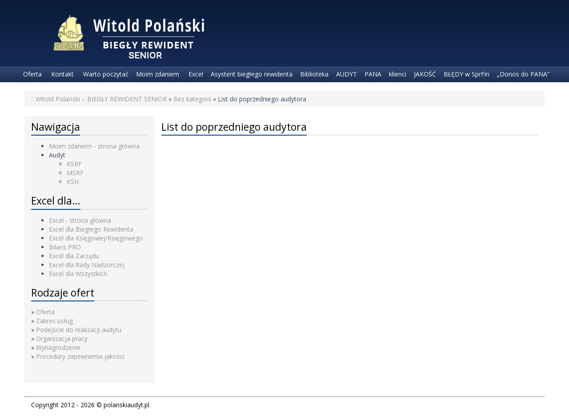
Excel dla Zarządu (74, 256)
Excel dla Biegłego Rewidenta (91, 229)
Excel (195, 74)
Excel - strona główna (80, 220)
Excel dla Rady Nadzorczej (86, 265)
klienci (397, 74)
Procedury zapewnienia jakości (80, 356)
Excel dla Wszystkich (78, 273)
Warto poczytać (104, 74)
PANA (373, 74)
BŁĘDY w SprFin (466, 74)
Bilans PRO (65, 247)
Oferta (31, 74)
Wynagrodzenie (58, 347)
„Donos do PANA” (523, 74)
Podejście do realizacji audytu (78, 329)
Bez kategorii (192, 99)
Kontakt (61, 74)
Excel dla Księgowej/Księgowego (96, 238)
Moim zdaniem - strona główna (94, 146)
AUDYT (346, 74)
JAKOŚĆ (425, 74)
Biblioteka (314, 74)
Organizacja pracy (62, 338)
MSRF (75, 172)
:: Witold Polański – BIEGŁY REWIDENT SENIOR (99, 99)
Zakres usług (54, 321)
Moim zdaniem (157, 74)
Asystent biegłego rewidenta (252, 74)
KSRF (74, 164)
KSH (73, 181)
